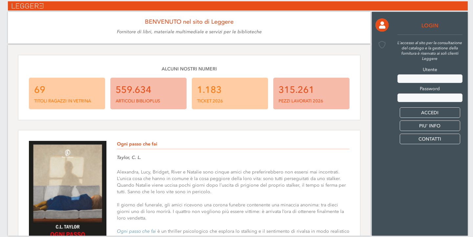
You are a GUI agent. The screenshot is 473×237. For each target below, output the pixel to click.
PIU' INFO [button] (429, 126)
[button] (382, 25)
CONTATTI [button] (429, 139)
